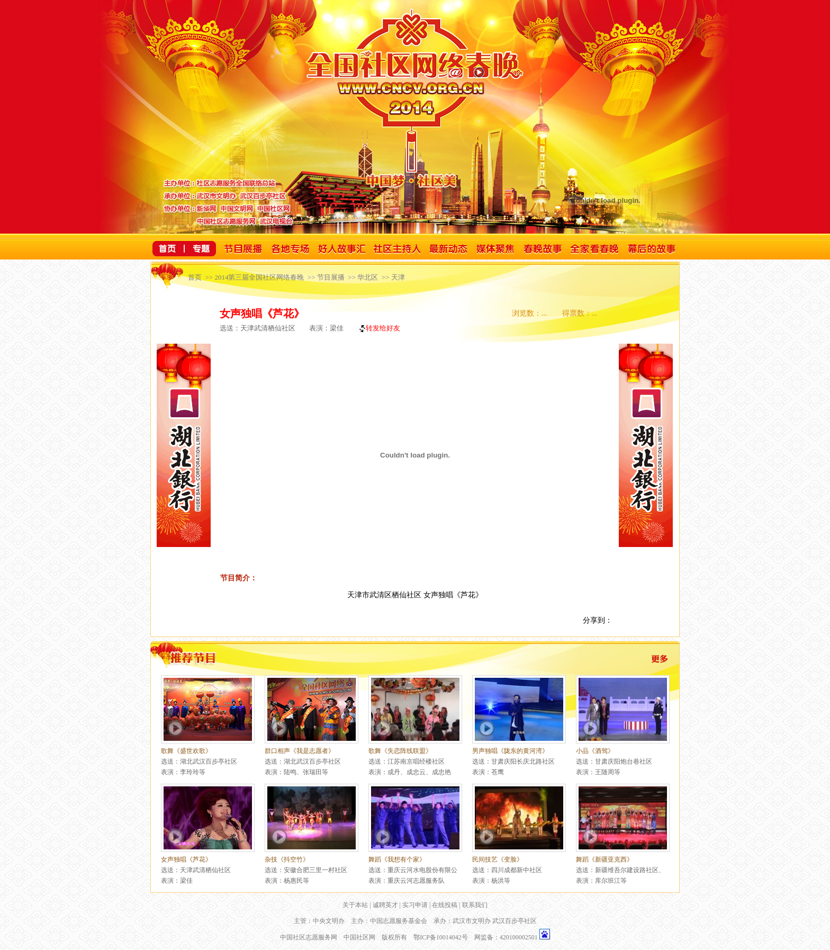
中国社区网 (359, 937)
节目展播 (331, 277)
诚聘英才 (385, 905)
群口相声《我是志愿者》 (300, 751)
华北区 (367, 277)
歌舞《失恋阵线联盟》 (400, 751)
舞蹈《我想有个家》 (397, 859)
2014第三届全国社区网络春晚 (259, 277)
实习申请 (415, 905)
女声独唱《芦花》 (186, 859)
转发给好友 (378, 328)
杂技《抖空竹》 (287, 859)
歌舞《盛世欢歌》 (186, 751)
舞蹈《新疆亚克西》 (604, 859)
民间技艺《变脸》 (497, 859)
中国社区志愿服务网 (308, 937)
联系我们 (475, 905)
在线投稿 (444, 905)
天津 (398, 277)
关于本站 (355, 905)
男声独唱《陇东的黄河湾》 (510, 751)
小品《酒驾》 (595, 751)
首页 (195, 277)
